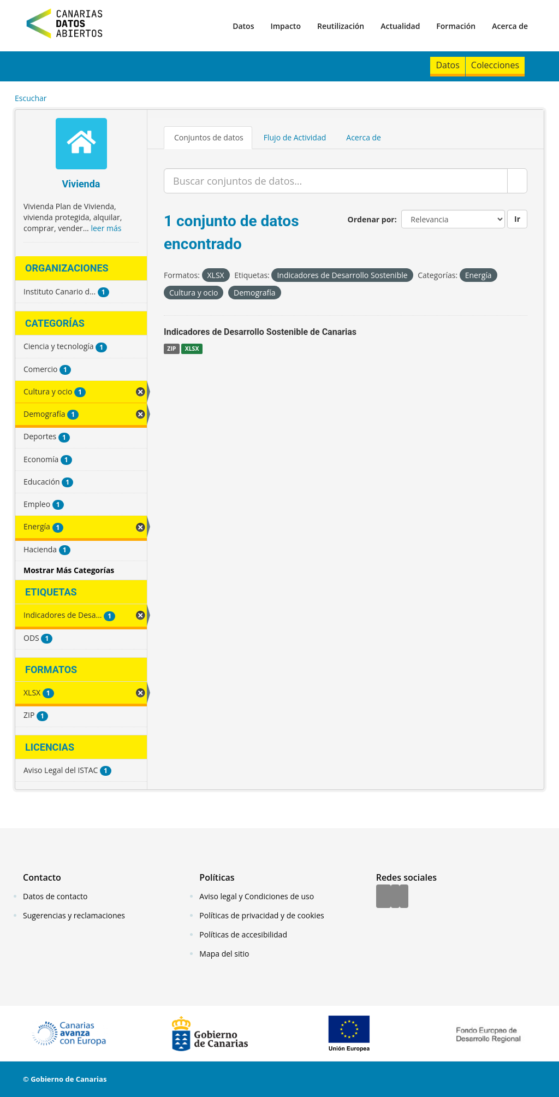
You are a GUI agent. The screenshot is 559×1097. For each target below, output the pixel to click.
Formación (455, 26)
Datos (243, 26)
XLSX (192, 348)
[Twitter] (395, 897)
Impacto (285, 26)
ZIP (171, 348)
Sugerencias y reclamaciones (74, 915)
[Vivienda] (81, 145)
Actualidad (400, 26)
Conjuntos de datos (208, 137)
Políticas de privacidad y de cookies (261, 915)
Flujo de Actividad (295, 137)
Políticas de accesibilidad (243, 934)
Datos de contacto (55, 896)
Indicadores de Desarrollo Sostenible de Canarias (260, 332)
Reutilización (340, 26)
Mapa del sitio (224, 953)
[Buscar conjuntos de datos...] (336, 180)
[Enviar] (517, 180)
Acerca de (510, 26)
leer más (106, 228)
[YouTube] (404, 897)
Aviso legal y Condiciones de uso (256, 896)
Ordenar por (371, 219)
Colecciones (495, 65)
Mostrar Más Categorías (68, 570)
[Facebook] (383, 897)
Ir (517, 219)
